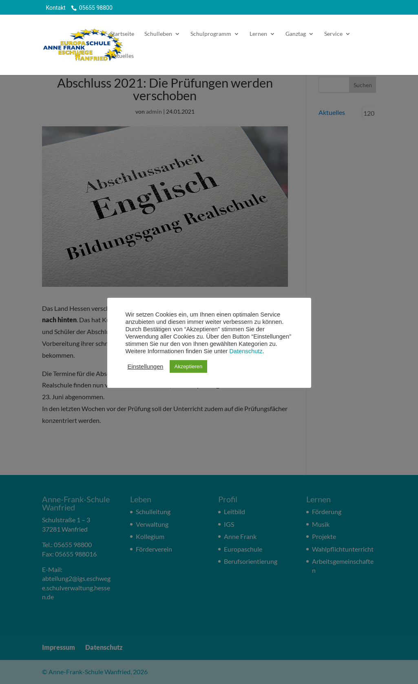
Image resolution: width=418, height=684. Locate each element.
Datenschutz (245, 351)
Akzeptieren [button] (189, 366)
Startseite (122, 34)
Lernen (258, 34)
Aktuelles (122, 56)
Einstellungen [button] (146, 366)
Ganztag (295, 34)
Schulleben (158, 34)
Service (333, 34)
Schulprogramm (210, 34)
